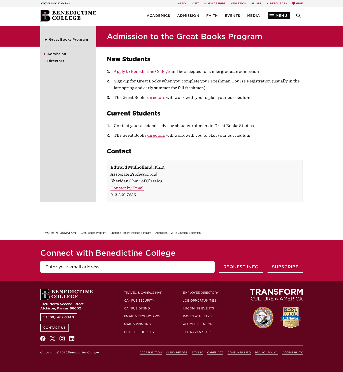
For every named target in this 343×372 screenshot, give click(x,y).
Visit (195, 3)
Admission (188, 16)
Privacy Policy (266, 352)
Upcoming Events (198, 308)
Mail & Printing (137, 324)
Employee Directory (201, 292)
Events (232, 16)
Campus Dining (137, 308)
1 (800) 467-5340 (58, 317)
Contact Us (54, 327)
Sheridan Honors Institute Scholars (130, 232)
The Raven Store (198, 332)
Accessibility (292, 352)
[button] (279, 15)
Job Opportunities (199, 300)
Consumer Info (239, 352)
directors (156, 97)
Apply (182, 3)
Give (297, 3)
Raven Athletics (197, 316)
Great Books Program (68, 39)
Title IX (197, 352)
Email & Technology (142, 316)
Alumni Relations (199, 324)
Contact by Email (127, 188)
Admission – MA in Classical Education (178, 232)
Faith (212, 16)
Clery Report (176, 352)
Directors (55, 61)
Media (253, 16)
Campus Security (139, 300)
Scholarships (215, 3)
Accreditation (151, 352)
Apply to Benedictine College (142, 71)
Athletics (238, 3)
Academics (158, 16)
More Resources (139, 332)
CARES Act (215, 352)
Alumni (256, 3)
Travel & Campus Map (143, 292)
